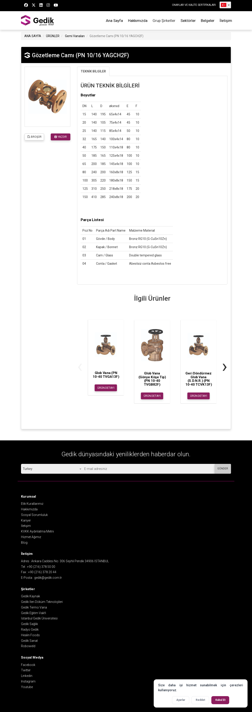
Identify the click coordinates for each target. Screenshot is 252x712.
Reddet (200, 699)
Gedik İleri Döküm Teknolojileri (42, 602)
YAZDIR (60, 136)
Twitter (26, 670)
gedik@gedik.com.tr (48, 577)
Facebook (28, 665)
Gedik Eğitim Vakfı (33, 613)
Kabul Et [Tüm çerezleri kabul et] (220, 699)
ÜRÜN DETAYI (105, 387)
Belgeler (207, 20)
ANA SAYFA (32, 36)
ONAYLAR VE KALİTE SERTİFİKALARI (194, 4)
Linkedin (26, 676)
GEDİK (38, 20)
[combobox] (52, 469)
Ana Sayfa (114, 20)
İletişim (226, 20)
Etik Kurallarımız (32, 503)
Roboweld (28, 646)
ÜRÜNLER (52, 36)
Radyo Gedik (30, 629)
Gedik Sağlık (29, 624)
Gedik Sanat (29, 640)
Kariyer (26, 520)
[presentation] (80, 365)
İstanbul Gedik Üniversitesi (39, 618)
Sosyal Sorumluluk (34, 515)
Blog (24, 542)
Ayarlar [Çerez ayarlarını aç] (180, 699)
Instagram (28, 681)
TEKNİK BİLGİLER (93, 71)
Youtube (27, 687)
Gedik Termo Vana (34, 607)
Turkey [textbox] (27, 469)
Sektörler (188, 20)
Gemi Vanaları (75, 36)
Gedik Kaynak (30, 596)
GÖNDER (222, 468)
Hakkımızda (137, 20)
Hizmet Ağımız (31, 537)
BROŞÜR (34, 136)
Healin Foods (30, 635)
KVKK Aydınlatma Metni (37, 531)
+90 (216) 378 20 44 (42, 572)
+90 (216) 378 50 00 (41, 566)
